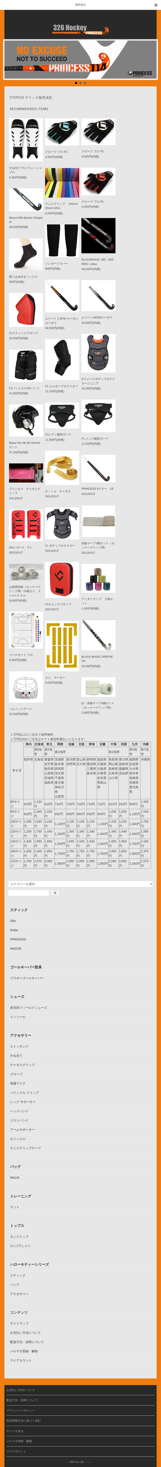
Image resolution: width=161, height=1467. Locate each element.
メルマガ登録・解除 (24, 1349)
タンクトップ (19, 1235)
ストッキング (19, 1044)
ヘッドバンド (19, 1109)
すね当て (16, 1054)
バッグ (15, 1165)
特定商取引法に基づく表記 (23, 1419)
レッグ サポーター (23, 1100)
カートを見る (15, 1429)
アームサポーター (22, 1128)
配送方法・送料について (27, 1340)
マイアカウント (21, 1358)
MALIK (14, 1176)
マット (14, 1205)
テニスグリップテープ (25, 1146)
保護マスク (18, 1081)
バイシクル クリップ (24, 1091)
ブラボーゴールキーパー (27, 976)
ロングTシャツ (20, 1244)
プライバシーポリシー (20, 1408)
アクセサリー (20, 1034)
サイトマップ (19, 1321)
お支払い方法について (25, 1331)
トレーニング (20, 1194)
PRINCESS (18, 937)
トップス (17, 1224)
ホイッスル (18, 1137)
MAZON (15, 947)
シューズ (17, 995)
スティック (19, 908)
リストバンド (19, 1118)
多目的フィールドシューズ (28, 1006)
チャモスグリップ (22, 1063)
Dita (13, 919)
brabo (14, 928)
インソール (18, 1015)
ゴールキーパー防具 (26, 965)
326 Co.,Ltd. (77, 1460)
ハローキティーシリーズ (29, 1263)
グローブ (16, 1072)
